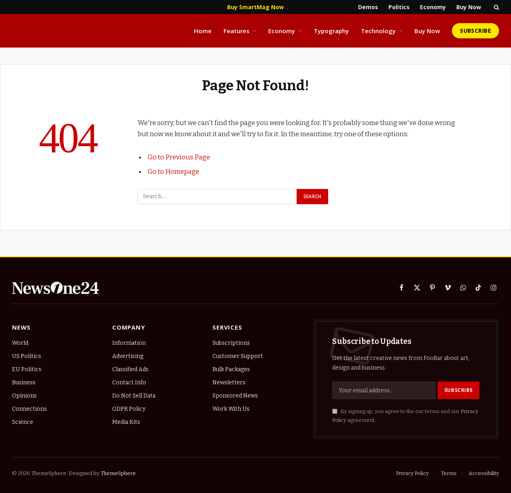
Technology (378, 31)
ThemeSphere (118, 473)
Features (237, 31)
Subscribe (475, 30)
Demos (368, 7)
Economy (433, 7)
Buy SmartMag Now (255, 7)
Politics (399, 7)
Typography (331, 31)
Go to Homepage (173, 171)
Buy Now (468, 7)
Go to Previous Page (179, 157)
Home (203, 31)
